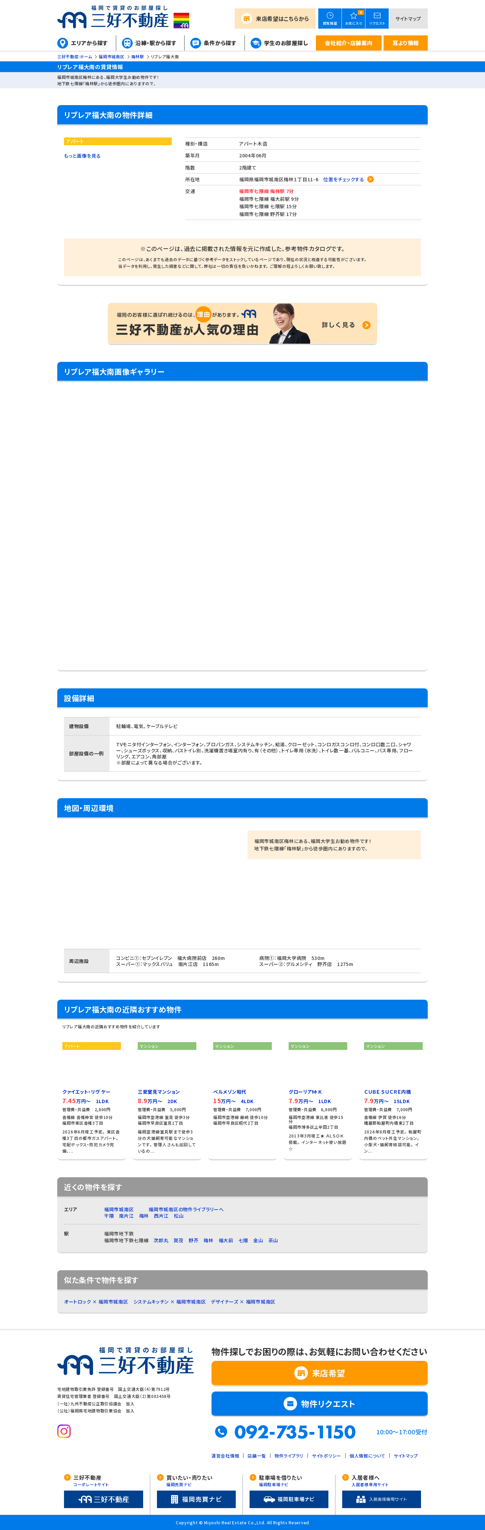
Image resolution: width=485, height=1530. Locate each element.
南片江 (126, 1215)
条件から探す (220, 43)
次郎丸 (161, 1240)
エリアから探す (89, 43)
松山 (179, 1215)
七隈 (243, 1240)
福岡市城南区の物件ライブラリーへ (186, 1209)
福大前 (226, 1240)
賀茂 (178, 1240)
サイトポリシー (326, 1456)
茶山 (273, 1240)
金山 (258, 1240)
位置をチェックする (343, 179)
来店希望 (282, 18)
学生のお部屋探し (286, 43)
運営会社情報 (225, 1456)
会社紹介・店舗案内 (349, 43)
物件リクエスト (328, 1403)
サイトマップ (408, 18)
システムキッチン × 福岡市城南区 (169, 1301)
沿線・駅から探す (155, 43)
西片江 (161, 1215)
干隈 (109, 1215)
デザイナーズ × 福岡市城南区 (243, 1301)
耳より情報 (405, 43)
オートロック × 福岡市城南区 (96, 1301)
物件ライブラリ (288, 1456)
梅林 (144, 1215)
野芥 (193, 1240)
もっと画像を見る (82, 155)
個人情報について (368, 1456)
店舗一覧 (257, 1456)
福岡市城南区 (119, 1209)
